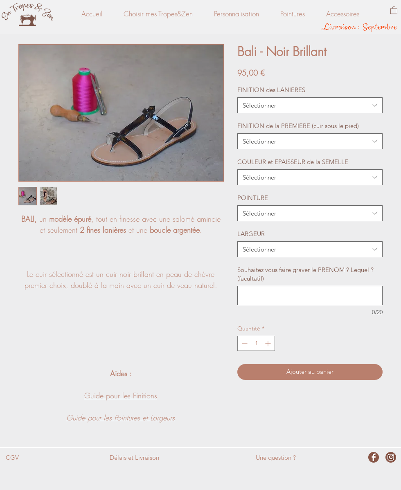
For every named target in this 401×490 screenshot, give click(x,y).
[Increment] (269, 343)
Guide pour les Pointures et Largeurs (120, 418)
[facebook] (373, 457)
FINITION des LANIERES (271, 90)
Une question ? (276, 457)
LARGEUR (251, 234)
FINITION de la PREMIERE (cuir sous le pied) (298, 126)
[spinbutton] (256, 343)
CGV (12, 457)
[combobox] (310, 105)
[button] (393, 10)
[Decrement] (244, 343)
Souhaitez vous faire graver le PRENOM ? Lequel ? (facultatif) (305, 274)
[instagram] (390, 457)
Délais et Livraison (134, 457)
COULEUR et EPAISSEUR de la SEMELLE (292, 162)
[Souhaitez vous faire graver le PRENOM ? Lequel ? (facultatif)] (310, 295)
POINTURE (252, 198)
